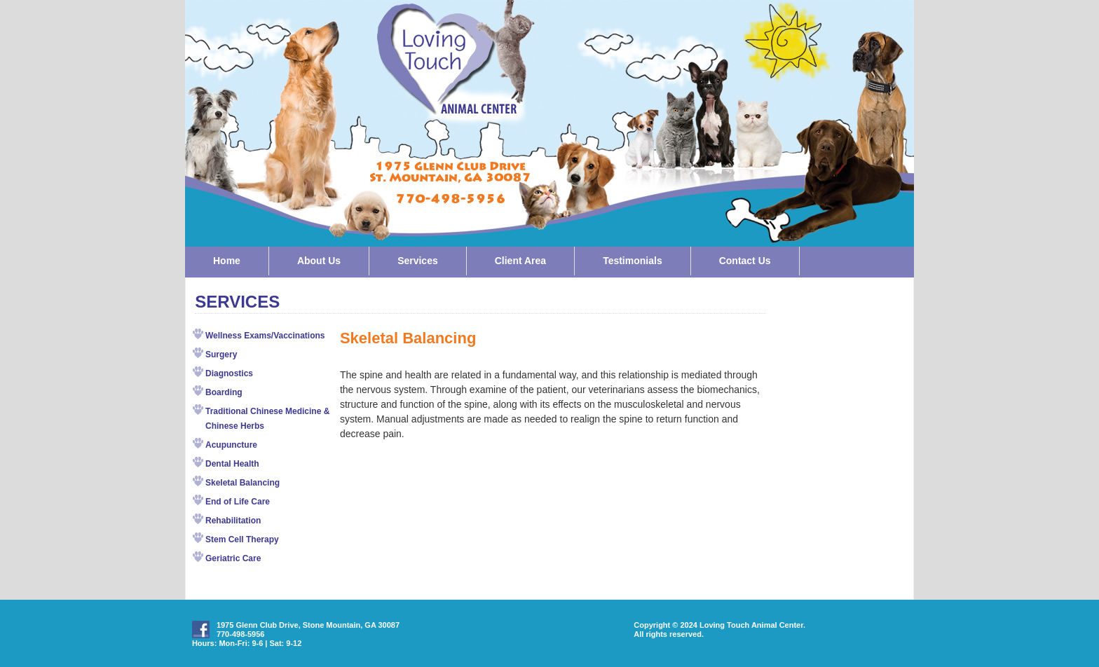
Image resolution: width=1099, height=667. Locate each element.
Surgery (221, 354)
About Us (319, 260)
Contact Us (745, 260)
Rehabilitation (233, 520)
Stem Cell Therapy (242, 539)
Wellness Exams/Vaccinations (265, 336)
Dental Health (232, 464)
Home (226, 260)
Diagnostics (229, 373)
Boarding (224, 392)
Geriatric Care (233, 558)
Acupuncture (231, 445)
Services (417, 260)
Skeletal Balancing (242, 483)
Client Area (520, 260)
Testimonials (632, 260)
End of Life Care (237, 502)
